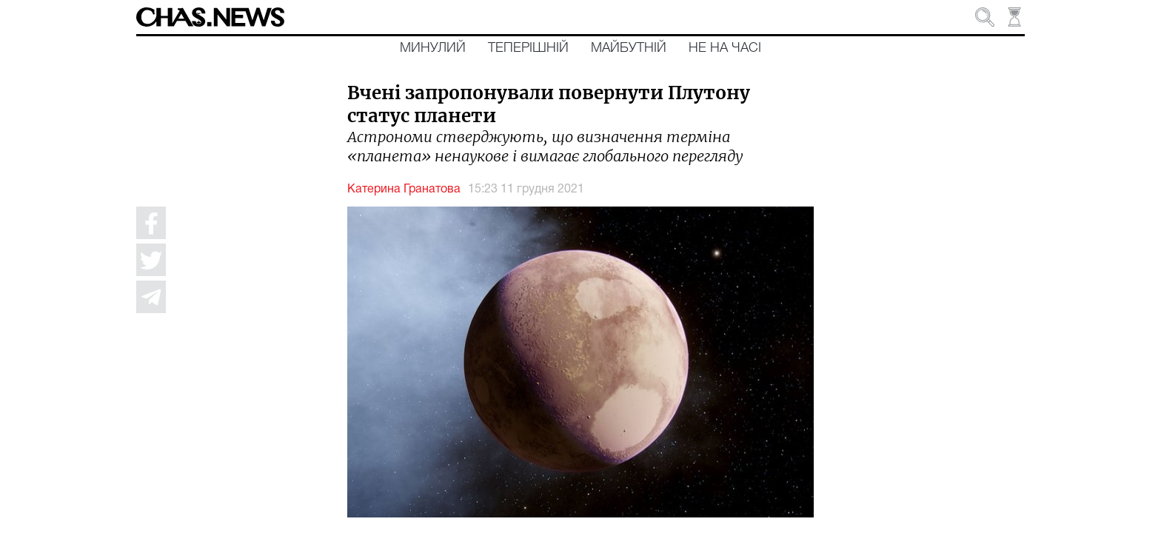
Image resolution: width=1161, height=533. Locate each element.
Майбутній (628, 48)
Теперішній (528, 48)
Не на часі (725, 48)
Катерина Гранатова (404, 189)
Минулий (433, 48)
